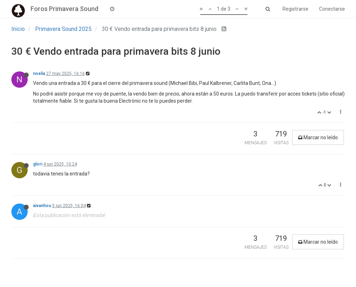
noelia (39, 73)
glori (37, 164)
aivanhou (42, 205)
